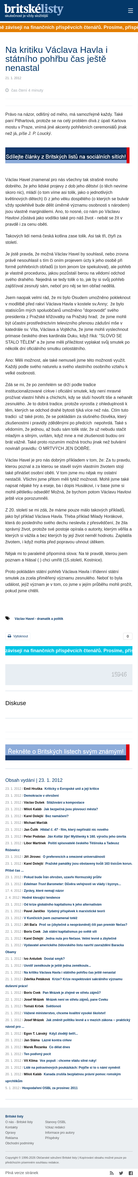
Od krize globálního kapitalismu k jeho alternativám (63, 904)
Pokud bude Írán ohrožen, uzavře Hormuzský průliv (63, 877)
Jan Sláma (32, 1040)
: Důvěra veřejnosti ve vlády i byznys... (72, 884)
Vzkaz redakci (55, 1127)
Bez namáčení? (56, 816)
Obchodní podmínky (19, 1143)
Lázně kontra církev (57, 1040)
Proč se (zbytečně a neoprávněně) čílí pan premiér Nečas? (83, 925)
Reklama (11, 1138)
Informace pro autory (60, 1133)
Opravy (10, 1133)
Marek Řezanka (35, 1047)
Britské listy (55, 11)
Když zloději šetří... (63, 1033)
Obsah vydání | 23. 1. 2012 (34, 780)
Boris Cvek (32, 931)
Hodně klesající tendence (41, 897)
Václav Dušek (34, 802)
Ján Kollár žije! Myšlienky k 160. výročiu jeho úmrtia (87, 836)
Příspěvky (52, 1138)
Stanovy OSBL (55, 1122)
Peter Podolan (34, 836)
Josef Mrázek (34, 999)
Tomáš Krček (34, 1006)
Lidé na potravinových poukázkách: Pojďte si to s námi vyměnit (72, 1067)
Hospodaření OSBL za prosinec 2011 (49, 1088)
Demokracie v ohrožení (41, 796)
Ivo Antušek (33, 959)
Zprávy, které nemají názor (44, 891)
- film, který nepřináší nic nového (74, 829)
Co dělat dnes (59, 1047)
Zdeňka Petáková (37, 979)
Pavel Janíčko (34, 911)
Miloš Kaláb (33, 809)
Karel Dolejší (33, 816)
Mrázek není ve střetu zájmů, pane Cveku (77, 999)
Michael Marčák (36, 823)
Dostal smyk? (54, 959)
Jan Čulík (31, 829)
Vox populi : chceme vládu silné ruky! (68, 1061)
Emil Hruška (33, 789)
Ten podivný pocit (37, 1054)
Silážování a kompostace (65, 802)
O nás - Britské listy (19, 1122)
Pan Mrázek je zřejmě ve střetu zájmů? (72, 993)
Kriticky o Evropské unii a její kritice (72, 789)
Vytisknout (18, 636)
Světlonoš (53, 1006)
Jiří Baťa (30, 925)
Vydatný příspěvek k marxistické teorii (76, 911)
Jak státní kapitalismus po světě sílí (70, 931)
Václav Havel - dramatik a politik (39, 619)
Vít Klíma (30, 1061)
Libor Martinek (35, 843)
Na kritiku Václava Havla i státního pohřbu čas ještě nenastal (69, 972)
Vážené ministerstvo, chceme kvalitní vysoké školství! (65, 1013)
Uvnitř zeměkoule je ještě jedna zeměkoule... (57, 965)
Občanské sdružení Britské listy (56, 1157)
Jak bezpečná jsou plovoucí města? (71, 809)
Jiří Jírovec (32, 857)
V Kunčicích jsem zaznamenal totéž (50, 918)
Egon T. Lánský (35, 1033)
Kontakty (11, 1127)
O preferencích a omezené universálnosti (74, 857)
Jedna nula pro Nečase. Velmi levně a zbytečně (80, 938)
